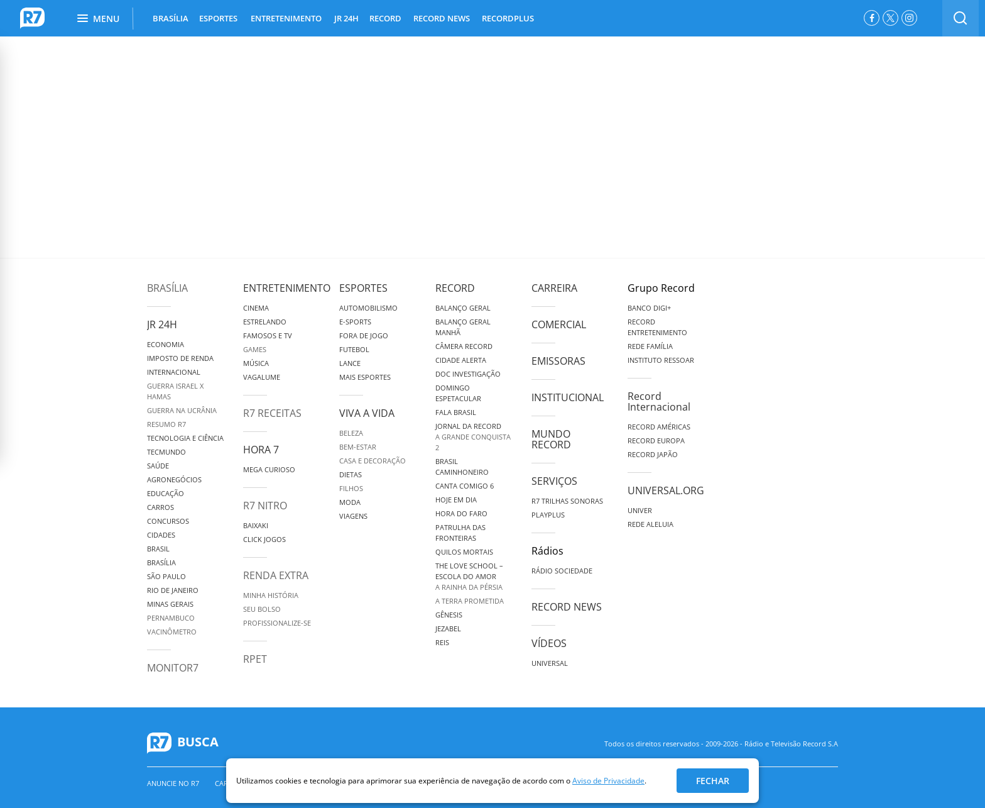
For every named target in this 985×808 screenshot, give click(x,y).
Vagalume (261, 377)
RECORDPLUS (508, 18)
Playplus (548, 514)
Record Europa (656, 440)
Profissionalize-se (277, 623)
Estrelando (264, 321)
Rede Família (650, 346)
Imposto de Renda (180, 358)
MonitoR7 (173, 668)
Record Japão (653, 454)
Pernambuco (171, 618)
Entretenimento (286, 288)
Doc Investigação (468, 374)
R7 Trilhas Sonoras (567, 501)
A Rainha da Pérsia (469, 587)
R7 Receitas (272, 413)
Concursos (168, 521)
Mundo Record (551, 439)
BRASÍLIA (170, 18)
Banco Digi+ (649, 308)
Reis (442, 642)
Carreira (554, 288)
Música (256, 363)
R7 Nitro (265, 505)
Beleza (351, 433)
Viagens (353, 516)
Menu (98, 19)
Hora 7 (261, 450)
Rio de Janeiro (173, 590)
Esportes (363, 288)
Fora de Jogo (363, 335)
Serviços (554, 481)
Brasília (167, 288)
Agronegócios (174, 479)
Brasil (158, 548)
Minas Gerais (170, 604)
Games (254, 349)
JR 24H (346, 18)
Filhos (351, 488)
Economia (165, 344)
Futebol (354, 349)
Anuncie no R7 (173, 783)
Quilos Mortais (464, 551)
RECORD (385, 18)
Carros (160, 507)
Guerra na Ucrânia (182, 410)
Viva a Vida (367, 413)
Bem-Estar (357, 446)
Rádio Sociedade (561, 570)
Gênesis (448, 614)
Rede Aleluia (650, 524)
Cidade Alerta (460, 360)
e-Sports (355, 321)
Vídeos (549, 643)
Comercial (558, 324)
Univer (640, 510)
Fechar (712, 781)
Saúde (158, 465)
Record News (566, 607)
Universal (549, 663)
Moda (350, 502)
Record (455, 288)
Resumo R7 (166, 424)
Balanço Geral (463, 308)
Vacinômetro (172, 631)
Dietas (350, 474)
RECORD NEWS (441, 18)
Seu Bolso (262, 609)
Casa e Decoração (372, 460)
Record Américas (659, 426)
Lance (350, 363)
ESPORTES (218, 18)
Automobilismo (368, 308)
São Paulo (166, 576)
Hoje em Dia (456, 499)
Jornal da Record (468, 426)
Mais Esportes (365, 377)
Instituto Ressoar (661, 360)
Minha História (270, 595)
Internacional (173, 372)
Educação (165, 493)
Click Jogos (264, 539)
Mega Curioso (269, 469)
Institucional (567, 397)
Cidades (161, 535)
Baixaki (255, 525)
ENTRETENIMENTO (286, 18)
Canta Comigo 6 (464, 485)
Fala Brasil (455, 412)
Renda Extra (275, 575)
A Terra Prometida (469, 601)
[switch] (960, 18)
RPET (255, 659)
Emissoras (558, 361)
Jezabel (448, 628)
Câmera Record (464, 346)
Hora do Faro (461, 513)
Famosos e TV (267, 335)
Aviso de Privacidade (608, 780)
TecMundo (166, 452)
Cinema (256, 308)
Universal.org (666, 490)
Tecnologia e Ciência (185, 438)
